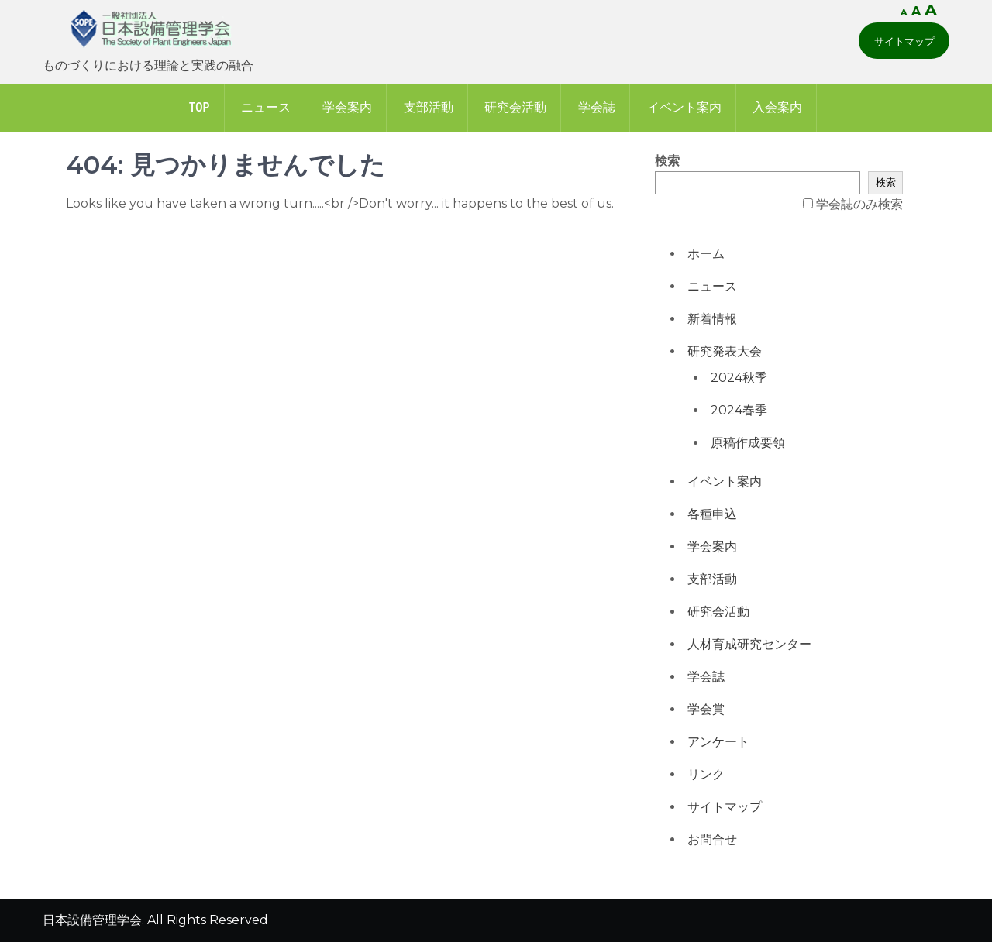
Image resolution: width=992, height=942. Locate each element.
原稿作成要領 (748, 442)
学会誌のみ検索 (859, 204)
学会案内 (347, 107)
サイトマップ (904, 41)
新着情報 (712, 318)
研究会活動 (515, 107)
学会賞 (706, 709)
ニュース (266, 107)
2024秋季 (739, 377)
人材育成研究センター (749, 644)
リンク (706, 774)
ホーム (706, 253)
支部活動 (428, 107)
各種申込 (712, 514)
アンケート (718, 741)
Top (199, 107)
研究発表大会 (724, 351)
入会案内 (777, 107)
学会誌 (596, 107)
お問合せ (712, 839)
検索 (667, 160)
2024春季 (739, 410)
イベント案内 (684, 107)
